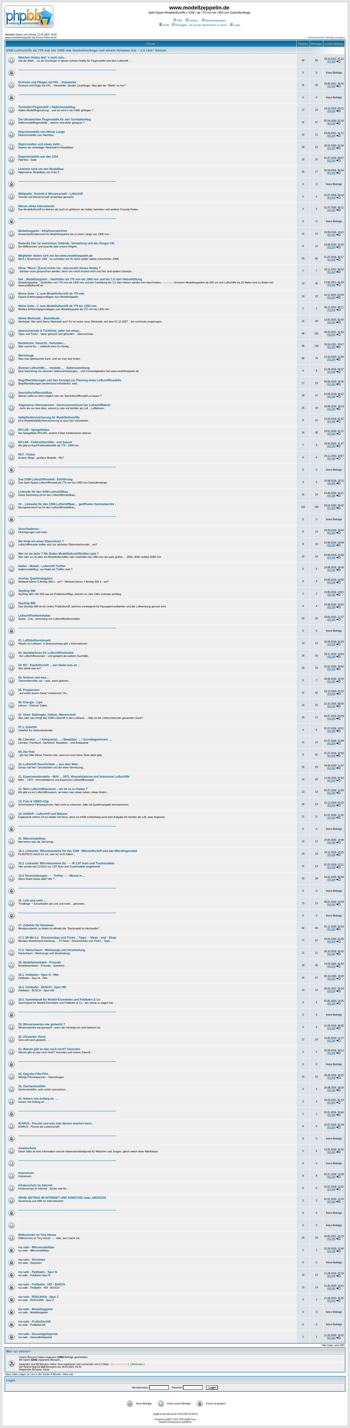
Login (235, 25)
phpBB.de (187, 1422)
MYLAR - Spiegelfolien (33, 430)
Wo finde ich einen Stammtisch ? (41, 541)
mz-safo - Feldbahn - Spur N (37, 1272)
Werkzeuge (26, 355)
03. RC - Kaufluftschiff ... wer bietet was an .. (48, 665)
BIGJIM (331, 61)
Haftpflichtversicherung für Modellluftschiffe (49, 417)
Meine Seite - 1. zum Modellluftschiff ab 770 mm (51, 293)
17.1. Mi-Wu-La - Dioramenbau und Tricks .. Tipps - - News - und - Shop (67, 937)
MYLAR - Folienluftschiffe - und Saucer (45, 442)
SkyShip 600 (26, 603)
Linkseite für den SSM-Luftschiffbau (43, 491)
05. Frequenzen (28, 690)
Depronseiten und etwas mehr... (40, 144)
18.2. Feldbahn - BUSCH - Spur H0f (42, 987)
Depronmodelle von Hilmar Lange (41, 132)
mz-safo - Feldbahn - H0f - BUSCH (41, 1284)
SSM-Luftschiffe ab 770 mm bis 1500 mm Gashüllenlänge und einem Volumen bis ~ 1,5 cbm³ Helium (86, 50)
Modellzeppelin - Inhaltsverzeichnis (42, 231)
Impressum (26, 1173)
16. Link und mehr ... (32, 900)
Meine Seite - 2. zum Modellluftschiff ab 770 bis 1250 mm (57, 306)
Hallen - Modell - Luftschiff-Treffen (41, 566)
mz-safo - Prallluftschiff (34, 1321)
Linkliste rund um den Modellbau (41, 169)
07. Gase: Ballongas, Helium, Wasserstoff (47, 714)
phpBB (168, 1419)
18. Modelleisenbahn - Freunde (39, 962)
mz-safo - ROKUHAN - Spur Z (38, 1297)
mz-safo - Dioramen (31, 1259)
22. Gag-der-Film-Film (33, 1074)
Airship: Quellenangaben (35, 578)
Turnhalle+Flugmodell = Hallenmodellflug (46, 107)
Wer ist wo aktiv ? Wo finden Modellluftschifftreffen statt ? (58, 553)
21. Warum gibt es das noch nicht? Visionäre (49, 1049)
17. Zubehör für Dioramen (36, 925)
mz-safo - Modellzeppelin (35, 1309)
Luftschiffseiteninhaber (34, 615)
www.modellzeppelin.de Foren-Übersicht (31, 37)
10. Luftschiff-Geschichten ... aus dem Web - (48, 764)
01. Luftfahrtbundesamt (34, 640)
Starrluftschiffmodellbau (35, 392)
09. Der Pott (26, 752)
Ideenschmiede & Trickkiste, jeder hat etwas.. (49, 330)
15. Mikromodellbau (31, 838)
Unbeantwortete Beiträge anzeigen (326, 37)
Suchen (191, 20)
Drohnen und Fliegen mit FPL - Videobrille (47, 82)
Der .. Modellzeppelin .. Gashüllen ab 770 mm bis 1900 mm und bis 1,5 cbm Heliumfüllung (80, 279)
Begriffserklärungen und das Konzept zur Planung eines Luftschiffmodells (69, 380)
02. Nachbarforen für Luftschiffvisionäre (46, 652)
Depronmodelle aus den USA (38, 156)
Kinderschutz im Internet (35, 1185)
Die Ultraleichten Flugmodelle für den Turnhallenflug (54, 119)
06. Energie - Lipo (30, 702)
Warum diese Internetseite (36, 206)
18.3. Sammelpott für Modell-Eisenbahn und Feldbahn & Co (59, 999)
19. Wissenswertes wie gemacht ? (41, 1024)
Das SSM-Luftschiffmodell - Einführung (45, 479)
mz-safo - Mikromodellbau (36, 1247)
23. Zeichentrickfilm (31, 1086)
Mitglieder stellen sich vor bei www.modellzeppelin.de (55, 255)
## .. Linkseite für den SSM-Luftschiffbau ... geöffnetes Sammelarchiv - (67, 504)
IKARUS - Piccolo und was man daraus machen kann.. (55, 1123)
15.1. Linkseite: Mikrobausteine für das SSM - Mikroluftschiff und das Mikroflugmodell (77, 851)
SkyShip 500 (26, 591)
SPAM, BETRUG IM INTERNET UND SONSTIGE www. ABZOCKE (62, 1197)
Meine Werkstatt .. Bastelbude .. (40, 318)
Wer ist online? (18, 1351)
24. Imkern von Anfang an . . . (38, 1098)
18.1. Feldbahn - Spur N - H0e (38, 975)
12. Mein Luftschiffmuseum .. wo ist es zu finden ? (53, 789)
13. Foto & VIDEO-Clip (33, 801)
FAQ (177, 20)
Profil (164, 25)
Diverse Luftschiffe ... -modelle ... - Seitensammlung (54, 368)
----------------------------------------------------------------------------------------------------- (67, 70)
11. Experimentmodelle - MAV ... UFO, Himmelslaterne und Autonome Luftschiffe (73, 776)
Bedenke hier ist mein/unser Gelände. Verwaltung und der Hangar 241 (66, 243)
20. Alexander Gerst (31, 1036)
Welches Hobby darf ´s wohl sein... (42, 57)
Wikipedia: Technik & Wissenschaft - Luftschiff (50, 194)
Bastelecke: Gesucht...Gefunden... (41, 343)
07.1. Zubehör (27, 727)
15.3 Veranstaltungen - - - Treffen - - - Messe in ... (51, 875)
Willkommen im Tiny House (37, 1235)
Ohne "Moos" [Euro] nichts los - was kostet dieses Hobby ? (59, 268)
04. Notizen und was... (33, 677)
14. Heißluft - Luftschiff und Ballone (42, 814)
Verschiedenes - (29, 529)
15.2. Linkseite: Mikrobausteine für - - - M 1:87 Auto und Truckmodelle (66, 863)
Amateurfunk (27, 1148)
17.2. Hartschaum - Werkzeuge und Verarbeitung (51, 950)
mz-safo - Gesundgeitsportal (38, 1334)
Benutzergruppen (214, 20)
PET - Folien (26, 454)
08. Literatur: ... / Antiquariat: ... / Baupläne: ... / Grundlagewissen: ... (65, 739)
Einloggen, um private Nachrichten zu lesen (199, 25)
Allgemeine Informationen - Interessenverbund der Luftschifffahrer (64, 405)
